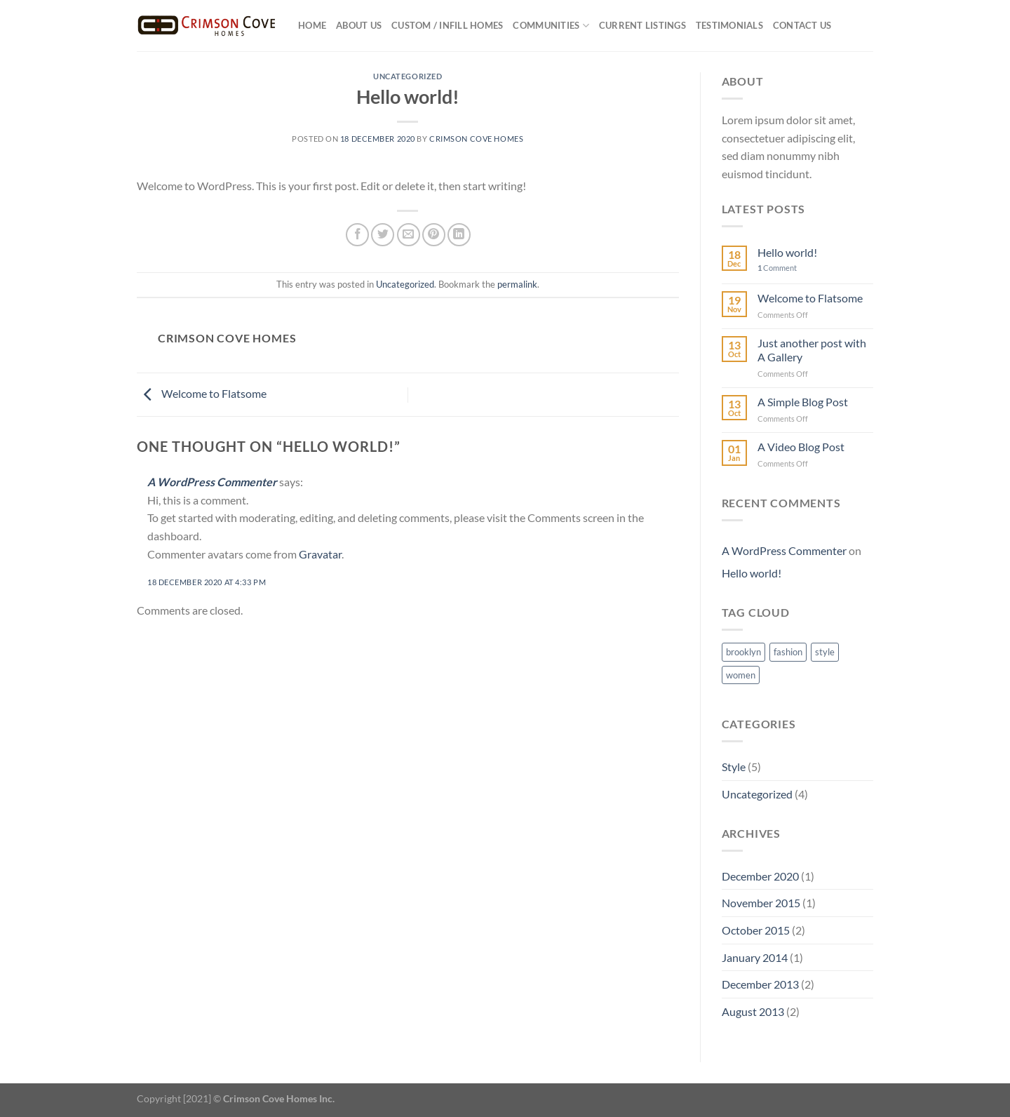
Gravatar (320, 554)
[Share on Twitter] (382, 234)
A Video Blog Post (801, 446)
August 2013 (753, 1011)
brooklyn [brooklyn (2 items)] (743, 651)
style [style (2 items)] (825, 651)
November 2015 (761, 902)
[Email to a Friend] (408, 234)
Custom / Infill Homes (447, 25)
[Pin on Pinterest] (433, 234)
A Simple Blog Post (803, 401)
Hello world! (787, 252)
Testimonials (729, 25)
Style (734, 766)
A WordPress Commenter (212, 481)
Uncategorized (407, 76)
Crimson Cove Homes (476, 138)
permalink (517, 284)
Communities (550, 25)
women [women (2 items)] (740, 675)
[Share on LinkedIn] (459, 234)
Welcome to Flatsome (202, 393)
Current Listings (642, 25)
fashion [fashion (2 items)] (788, 651)
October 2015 (756, 930)
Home (312, 25)
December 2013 (760, 984)
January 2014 (755, 957)
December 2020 (760, 876)
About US (359, 25)
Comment (777, 267)
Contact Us (802, 25)
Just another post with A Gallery (812, 349)
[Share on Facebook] (357, 234)
